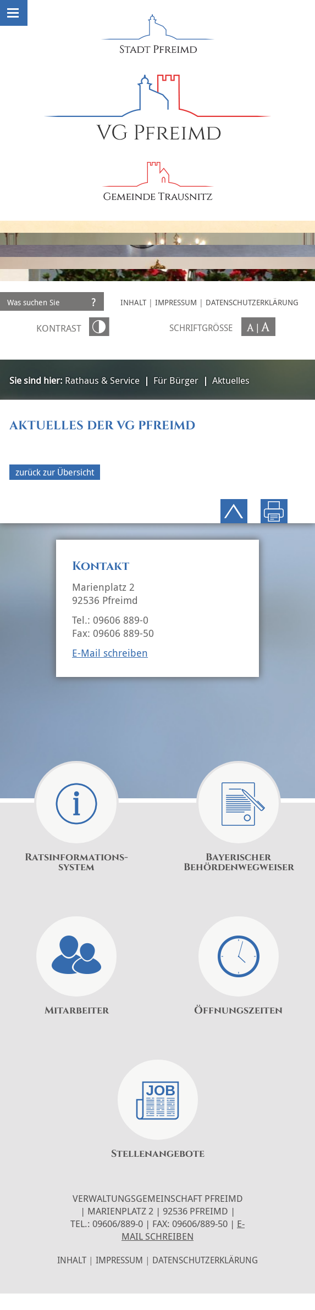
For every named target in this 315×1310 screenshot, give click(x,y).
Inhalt (133, 302)
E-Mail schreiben (110, 652)
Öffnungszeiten (238, 1010)
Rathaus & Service (102, 380)
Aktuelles (231, 380)
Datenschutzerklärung (252, 302)
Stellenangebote (158, 1154)
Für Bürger (175, 380)
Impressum (176, 302)
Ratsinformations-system (76, 862)
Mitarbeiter (77, 1010)
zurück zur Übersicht (54, 472)
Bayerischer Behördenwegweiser (239, 862)
